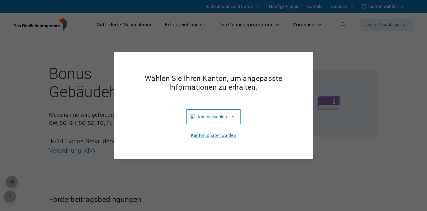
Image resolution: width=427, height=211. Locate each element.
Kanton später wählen (213, 135)
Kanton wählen (212, 116)
